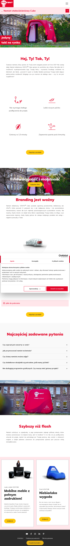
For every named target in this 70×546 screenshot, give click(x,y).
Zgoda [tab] (12, 261)
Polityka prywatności (33, 538)
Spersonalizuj (34, 289)
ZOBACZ (10, 521)
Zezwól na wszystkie (57, 289)
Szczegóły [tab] (35, 261)
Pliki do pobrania (47, 538)
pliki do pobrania (12, 303)
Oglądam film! (35, 184)
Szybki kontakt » (35, 543)
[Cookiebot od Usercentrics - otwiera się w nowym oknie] (60, 256)
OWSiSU (20, 538)
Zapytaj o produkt (35, 152)
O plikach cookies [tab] (58, 261)
